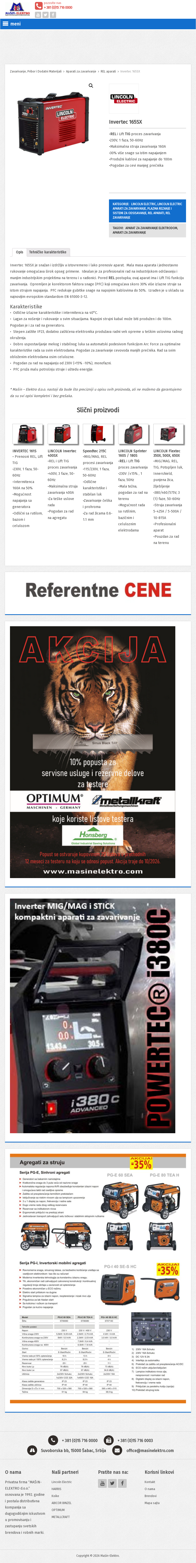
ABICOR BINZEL (62, 1503)
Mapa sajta (152, 1503)
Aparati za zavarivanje (81, 71)
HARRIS (56, 1489)
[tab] (19, 252)
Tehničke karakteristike (47, 252)
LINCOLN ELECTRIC (143, 204)
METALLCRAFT (61, 1517)
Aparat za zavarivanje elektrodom (151, 228)
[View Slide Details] (98, 590)
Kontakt (150, 1482)
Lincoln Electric (62, 1482)
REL (113, 134)
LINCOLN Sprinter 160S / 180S (132, 453)
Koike (55, 1496)
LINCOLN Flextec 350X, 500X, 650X (166, 453)
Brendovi (151, 1496)
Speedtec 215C (94, 451)
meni (11, 24)
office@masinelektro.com (150, 1450)
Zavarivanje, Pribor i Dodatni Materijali (36, 71)
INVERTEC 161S (24, 451)
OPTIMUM (58, 1510)
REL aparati (108, 71)
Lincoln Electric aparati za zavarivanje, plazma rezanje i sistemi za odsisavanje (147, 208)
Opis (19, 252)
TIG (127, 134)
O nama (150, 1489)
